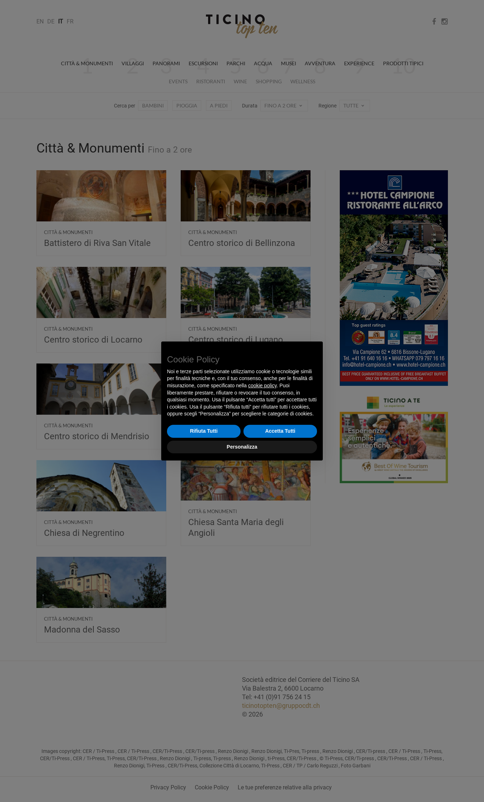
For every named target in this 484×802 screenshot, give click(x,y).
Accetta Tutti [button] (280, 431)
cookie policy (262, 385)
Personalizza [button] (242, 447)
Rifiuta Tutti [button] (204, 431)
